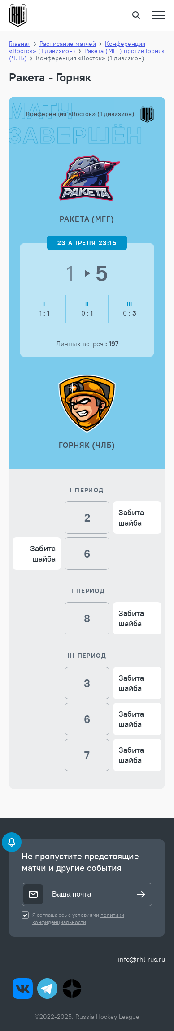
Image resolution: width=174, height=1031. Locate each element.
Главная (19, 44)
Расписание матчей (67, 44)
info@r (128, 959)
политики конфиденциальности (78, 918)
